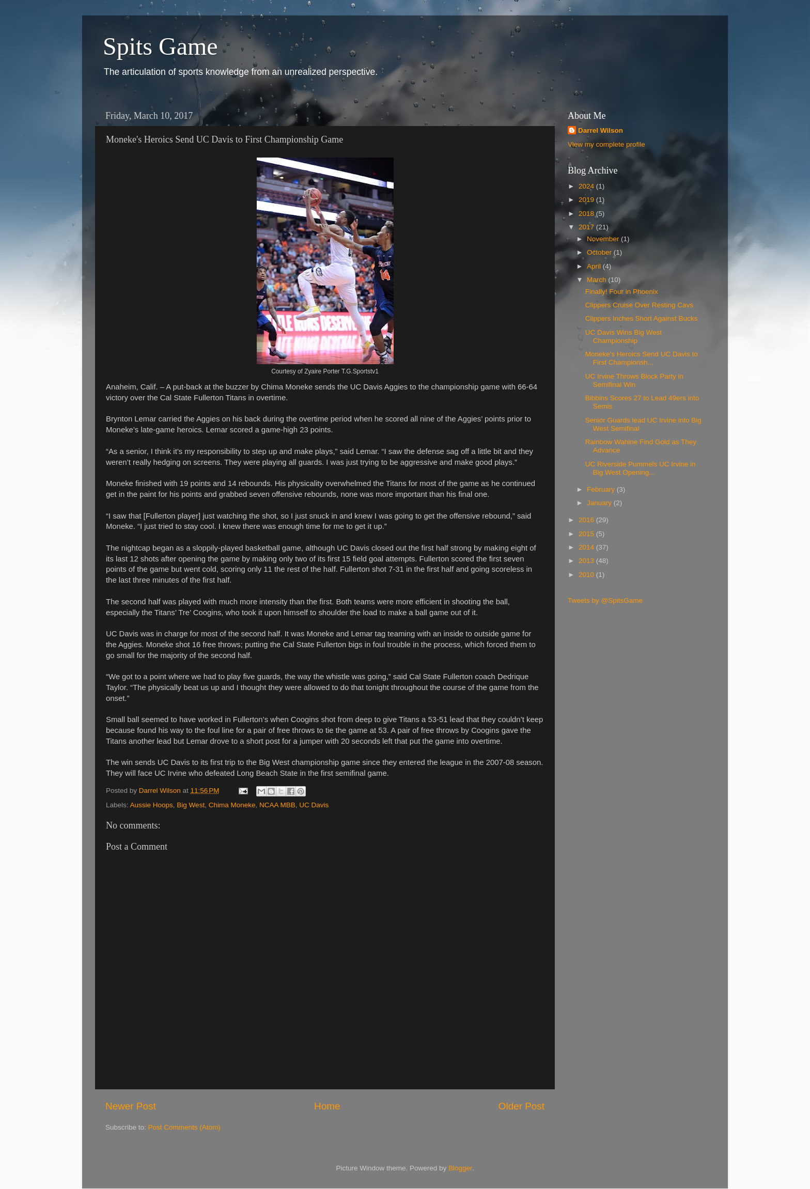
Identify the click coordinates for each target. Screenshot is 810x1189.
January (600, 503)
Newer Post (130, 1106)
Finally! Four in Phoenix (621, 291)
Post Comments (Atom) (184, 1127)
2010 (587, 574)
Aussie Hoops (151, 805)
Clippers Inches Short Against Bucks (641, 318)
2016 (587, 520)
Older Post (521, 1106)
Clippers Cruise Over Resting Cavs (639, 305)
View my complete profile (606, 144)
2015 (587, 534)
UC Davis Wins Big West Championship (623, 336)
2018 (587, 213)
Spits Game (160, 46)
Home (327, 1106)
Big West (191, 805)
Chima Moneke (232, 805)
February (602, 489)
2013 (587, 561)
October (600, 252)
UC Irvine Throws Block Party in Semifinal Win (634, 380)
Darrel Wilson (600, 130)
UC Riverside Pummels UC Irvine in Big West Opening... (640, 468)
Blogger (460, 1168)
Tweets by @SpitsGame (605, 600)
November (604, 239)
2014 (587, 547)
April (595, 266)
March (597, 280)
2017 (587, 227)
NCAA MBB (277, 805)
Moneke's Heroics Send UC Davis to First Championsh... (641, 358)
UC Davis (314, 805)
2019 (587, 200)
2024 (587, 186)
